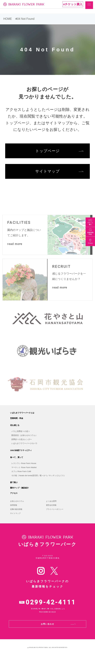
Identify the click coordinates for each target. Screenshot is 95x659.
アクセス (14, 496)
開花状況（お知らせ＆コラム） (24, 438)
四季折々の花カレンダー (21, 442)
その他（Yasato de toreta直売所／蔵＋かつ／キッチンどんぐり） (38, 478)
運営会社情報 (51, 508)
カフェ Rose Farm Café (21, 474)
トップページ (47, 151)
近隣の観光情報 (16, 512)
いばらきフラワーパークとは (22, 415)
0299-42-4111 (51, 605)
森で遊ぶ (14, 485)
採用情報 (13, 508)
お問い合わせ (47, 627)
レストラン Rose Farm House (23, 466)
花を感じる (14, 428)
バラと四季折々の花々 (20, 434)
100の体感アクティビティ (21, 453)
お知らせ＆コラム (17, 504)
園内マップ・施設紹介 (19, 490)
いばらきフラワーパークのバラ (24, 446)
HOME (7, 18)
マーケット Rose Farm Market (23, 470)
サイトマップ (47, 172)
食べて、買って (16, 460)
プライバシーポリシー (54, 512)
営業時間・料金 (16, 421)
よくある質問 (51, 504)
